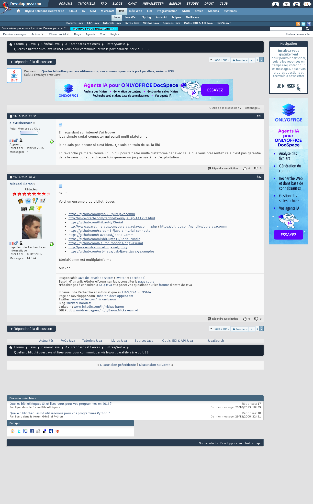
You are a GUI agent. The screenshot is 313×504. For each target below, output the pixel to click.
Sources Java (171, 23)
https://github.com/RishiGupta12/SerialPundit (104, 239)
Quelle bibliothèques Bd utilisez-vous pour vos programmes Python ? (60, 414)
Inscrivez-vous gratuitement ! (94, 28)
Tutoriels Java (112, 23)
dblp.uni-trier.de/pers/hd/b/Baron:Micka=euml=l (103, 311)
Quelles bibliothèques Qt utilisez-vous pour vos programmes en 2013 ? (61, 404)
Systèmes (230, 11)
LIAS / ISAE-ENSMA (136, 293)
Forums (65, 4)
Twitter (120, 278)
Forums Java (74, 23)
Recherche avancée (298, 34)
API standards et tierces (82, 44)
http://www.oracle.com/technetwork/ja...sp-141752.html (111, 218)
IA (83, 11)
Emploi (174, 4)
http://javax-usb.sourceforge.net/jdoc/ (97, 247)
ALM (93, 11)
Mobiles (213, 11)
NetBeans (192, 17)
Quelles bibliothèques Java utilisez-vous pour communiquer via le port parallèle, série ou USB (108, 71)
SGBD (186, 11)
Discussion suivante (154, 365)
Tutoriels (86, 4)
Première (239, 60)
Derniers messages (14, 34)
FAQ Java (93, 23)
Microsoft (107, 11)
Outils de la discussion (224, 108)
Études (192, 4)
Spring (146, 17)
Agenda (90, 34)
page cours (146, 282)
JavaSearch (223, 23)
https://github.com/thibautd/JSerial (95, 222)
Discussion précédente (118, 365)
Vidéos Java (151, 23)
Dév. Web (135, 11)
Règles (115, 34)
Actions (36, 34)
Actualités (46, 341)
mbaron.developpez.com (115, 296)
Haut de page (252, 443)
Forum (19, 44)
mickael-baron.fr (79, 303)
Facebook (137, 278)
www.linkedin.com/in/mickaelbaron (99, 307)
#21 (259, 116)
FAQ (103, 4)
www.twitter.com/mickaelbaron (93, 300)
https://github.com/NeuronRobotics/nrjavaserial (105, 243)
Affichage (251, 108)
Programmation (167, 11)
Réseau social (57, 34)
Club (223, 4)
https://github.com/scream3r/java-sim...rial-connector (110, 231)
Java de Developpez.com (95, 278)
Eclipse (176, 17)
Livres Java (132, 23)
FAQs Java (67, 341)
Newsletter (153, 4)
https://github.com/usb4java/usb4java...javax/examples (111, 252)
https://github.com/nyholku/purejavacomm (101, 214)
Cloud (73, 11)
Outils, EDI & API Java (198, 23)
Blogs (117, 4)
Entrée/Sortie (115, 44)
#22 (259, 176)
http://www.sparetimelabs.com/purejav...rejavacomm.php (112, 227)
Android (161, 17)
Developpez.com (231, 443)
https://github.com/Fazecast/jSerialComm (101, 235)
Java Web (130, 17)
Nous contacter (208, 443)
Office (199, 11)
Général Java (50, 44)
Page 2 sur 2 (221, 60)
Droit (209, 4)
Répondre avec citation (223, 168)
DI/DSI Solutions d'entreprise (44, 11)
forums (164, 285)
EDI (149, 11)
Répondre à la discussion (31, 62)
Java (121, 11)
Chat (132, 4)
